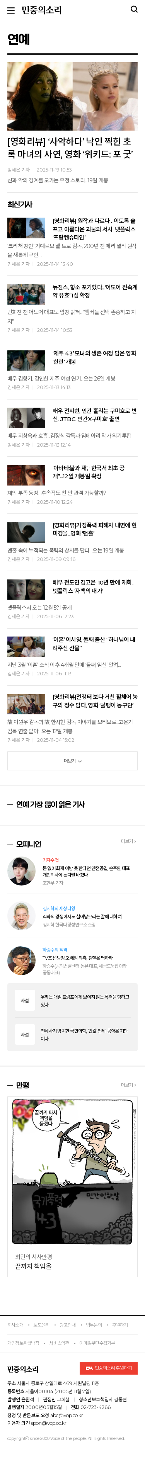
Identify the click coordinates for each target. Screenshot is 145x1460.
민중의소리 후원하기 (109, 1368)
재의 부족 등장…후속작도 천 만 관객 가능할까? (56, 492)
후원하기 (120, 1325)
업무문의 (94, 1325)
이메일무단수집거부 (97, 1343)
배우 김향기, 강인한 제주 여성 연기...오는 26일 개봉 (61, 378)
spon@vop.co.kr (49, 1423)
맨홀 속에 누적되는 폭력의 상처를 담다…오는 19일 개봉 (65, 550)
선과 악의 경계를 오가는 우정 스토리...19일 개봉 (57, 180)
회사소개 (15, 1325)
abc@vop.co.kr (66, 1415)
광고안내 (67, 1325)
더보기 (73, 761)
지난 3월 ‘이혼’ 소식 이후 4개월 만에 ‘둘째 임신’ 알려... (64, 664)
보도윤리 (41, 1325)
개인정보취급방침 (23, 1343)
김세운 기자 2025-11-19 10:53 (39, 170)
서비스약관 (59, 1343)
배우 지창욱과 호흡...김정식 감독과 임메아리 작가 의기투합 (69, 435)
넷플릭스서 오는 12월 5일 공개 (39, 607)
